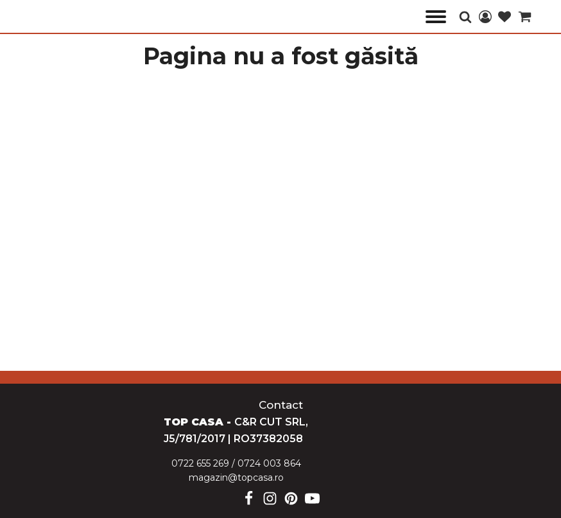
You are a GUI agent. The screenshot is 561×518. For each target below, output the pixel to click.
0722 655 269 (200, 463)
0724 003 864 (269, 463)
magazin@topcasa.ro (236, 477)
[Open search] (465, 17)
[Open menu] (436, 16)
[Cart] (524, 17)
